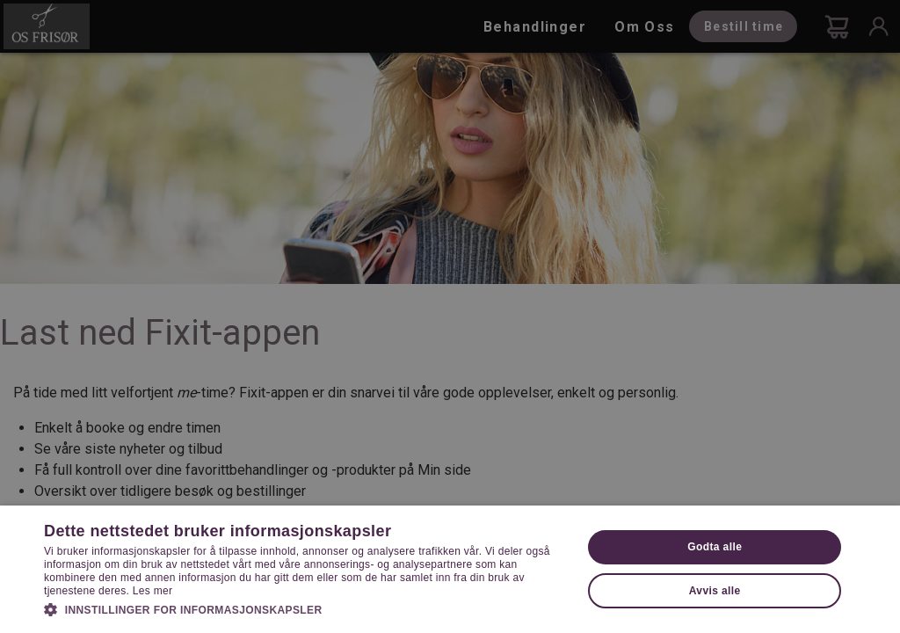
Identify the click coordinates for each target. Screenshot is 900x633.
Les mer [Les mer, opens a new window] (152, 591)
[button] (305, 608)
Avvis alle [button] (715, 591)
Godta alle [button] (714, 547)
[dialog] (450, 316)
